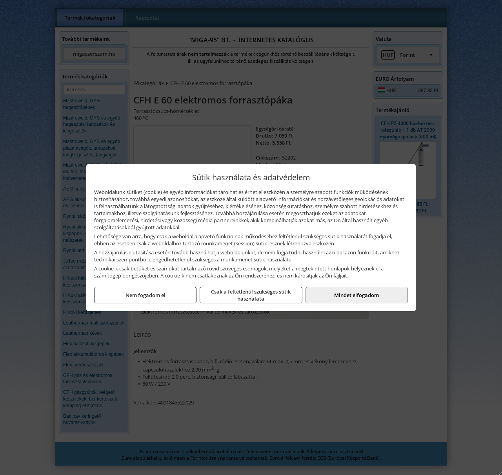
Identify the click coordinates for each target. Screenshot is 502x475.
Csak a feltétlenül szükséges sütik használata (251, 295)
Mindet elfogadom (356, 295)
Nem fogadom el (146, 295)
